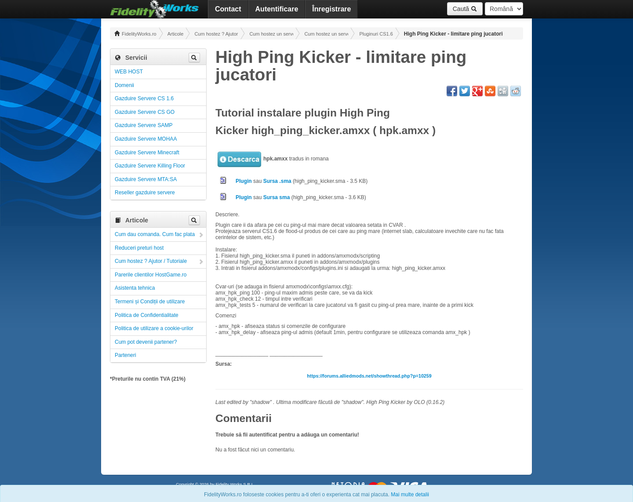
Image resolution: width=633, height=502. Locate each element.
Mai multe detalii (410, 494)
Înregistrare (331, 9)
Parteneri (125, 355)
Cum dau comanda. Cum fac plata (155, 234)
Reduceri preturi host (139, 248)
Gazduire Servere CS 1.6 (144, 98)
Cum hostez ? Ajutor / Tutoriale (216, 33)
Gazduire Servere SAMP (143, 125)
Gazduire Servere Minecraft (147, 152)
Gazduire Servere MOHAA (146, 139)
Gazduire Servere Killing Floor (150, 166)
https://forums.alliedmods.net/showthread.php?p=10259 (369, 375)
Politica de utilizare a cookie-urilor (154, 328)
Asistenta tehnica (135, 288)
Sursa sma (276, 197)
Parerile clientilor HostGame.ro (150, 275)
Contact (228, 9)
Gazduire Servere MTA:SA (146, 179)
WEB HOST (129, 72)
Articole (175, 33)
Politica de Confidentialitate (146, 315)
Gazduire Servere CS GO (145, 112)
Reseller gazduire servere (145, 192)
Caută (465, 8)
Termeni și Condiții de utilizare (150, 301)
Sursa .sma (277, 181)
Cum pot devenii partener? (146, 342)
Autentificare (276, 9)
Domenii (124, 85)
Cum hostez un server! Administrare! (271, 33)
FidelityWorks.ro (135, 33)
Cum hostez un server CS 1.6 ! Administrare (326, 33)
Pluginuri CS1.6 (376, 33)
